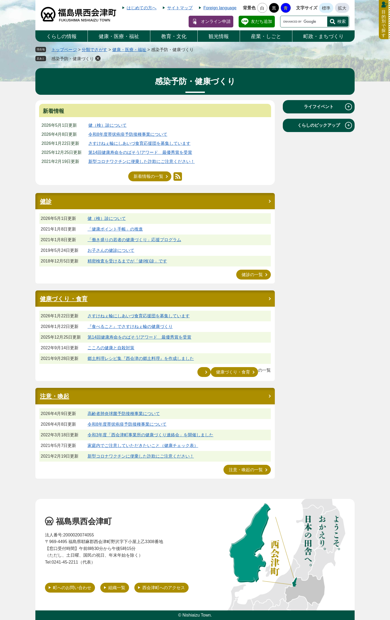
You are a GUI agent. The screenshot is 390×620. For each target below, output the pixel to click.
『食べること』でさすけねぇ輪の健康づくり (130, 326)
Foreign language (220, 8)
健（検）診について (107, 125)
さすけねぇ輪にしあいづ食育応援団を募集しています (139, 143)
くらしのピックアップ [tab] (324, 125)
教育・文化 (173, 36)
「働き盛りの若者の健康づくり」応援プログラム (134, 239)
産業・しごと (266, 36)
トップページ (64, 49)
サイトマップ (180, 8)
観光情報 (219, 36)
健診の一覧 (252, 274)
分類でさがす (94, 49)
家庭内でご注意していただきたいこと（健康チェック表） (143, 445)
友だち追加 (261, 21)
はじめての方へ (141, 8)
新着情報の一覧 (148, 176)
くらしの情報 (61, 36)
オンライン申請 (216, 21)
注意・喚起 (54, 396)
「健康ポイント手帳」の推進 (115, 229)
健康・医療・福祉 (119, 36)
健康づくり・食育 (64, 298)
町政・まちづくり (323, 36)
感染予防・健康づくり (72, 58)
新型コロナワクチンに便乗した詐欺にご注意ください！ (141, 161)
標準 (326, 8)
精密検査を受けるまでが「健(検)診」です (127, 261)
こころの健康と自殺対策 (111, 348)
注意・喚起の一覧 (246, 469)
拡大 (342, 8)
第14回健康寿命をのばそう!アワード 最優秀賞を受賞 (140, 152)
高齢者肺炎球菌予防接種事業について (124, 413)
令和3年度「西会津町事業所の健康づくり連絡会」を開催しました (150, 435)
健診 (46, 201)
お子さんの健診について (111, 250)
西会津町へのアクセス (163, 587)
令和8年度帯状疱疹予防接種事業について (127, 134)
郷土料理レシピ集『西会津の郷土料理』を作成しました (141, 358)
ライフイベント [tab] (328, 106)
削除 (98, 58)
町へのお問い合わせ (72, 587)
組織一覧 (116, 587)
